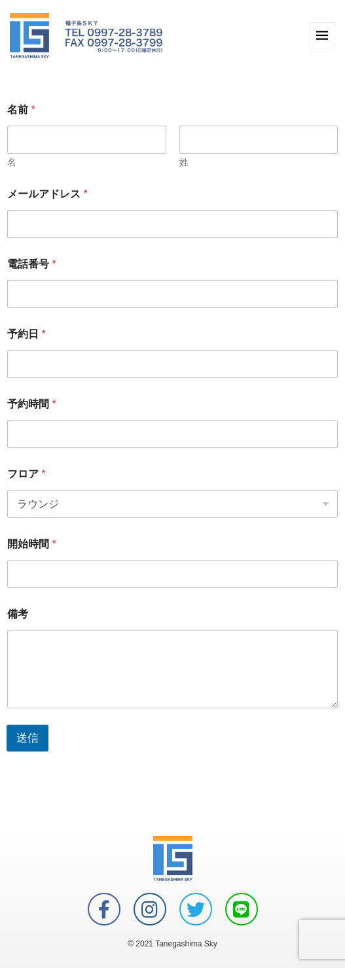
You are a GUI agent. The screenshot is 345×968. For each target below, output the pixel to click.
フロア (26, 473)
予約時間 (31, 403)
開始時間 (31, 543)
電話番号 (31, 263)
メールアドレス (47, 193)
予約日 (26, 333)
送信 (27, 738)
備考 (17, 613)
